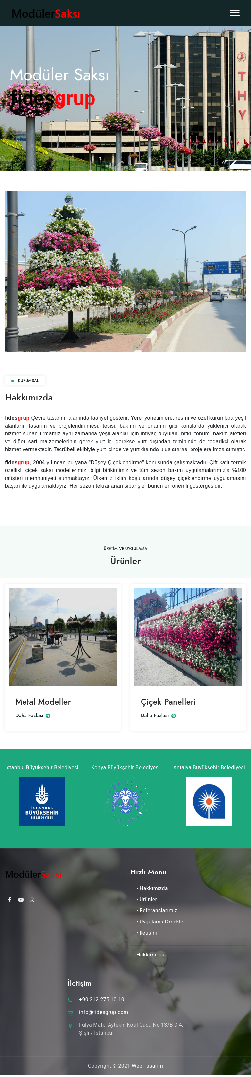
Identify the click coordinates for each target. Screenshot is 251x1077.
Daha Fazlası (33, 715)
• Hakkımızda (152, 888)
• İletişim (146, 933)
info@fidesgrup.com (103, 1012)
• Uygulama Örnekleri (161, 922)
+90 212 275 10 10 (101, 999)
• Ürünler (146, 899)
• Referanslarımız (156, 910)
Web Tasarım (147, 1066)
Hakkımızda (150, 955)
